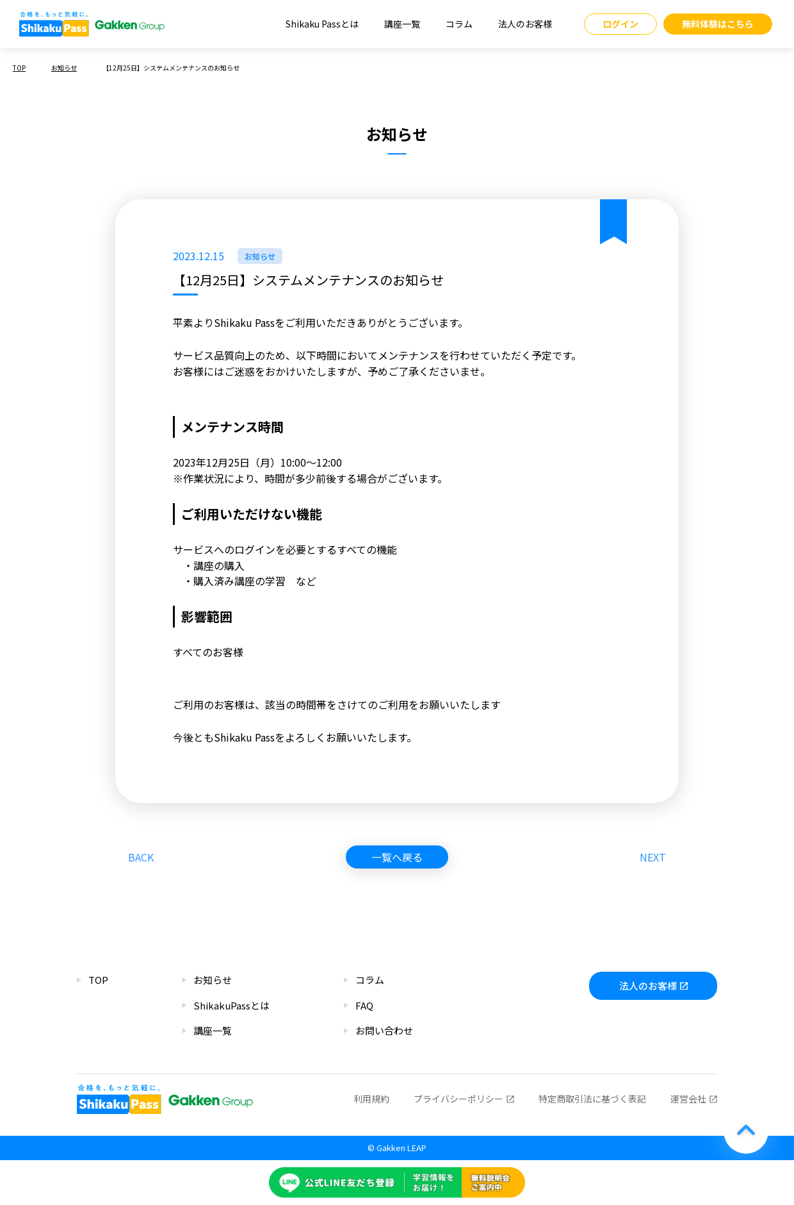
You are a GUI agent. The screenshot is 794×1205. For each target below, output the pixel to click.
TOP (19, 67)
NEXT (653, 857)
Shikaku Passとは (322, 23)
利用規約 (371, 1098)
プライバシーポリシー (458, 1098)
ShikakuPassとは (231, 1005)
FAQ (364, 1005)
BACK (141, 857)
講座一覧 (402, 23)
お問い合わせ (384, 1030)
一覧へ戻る (397, 857)
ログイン (620, 23)
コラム (459, 23)
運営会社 (688, 1098)
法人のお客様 (525, 23)
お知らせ (64, 67)
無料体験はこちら (718, 23)
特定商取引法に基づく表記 (592, 1098)
